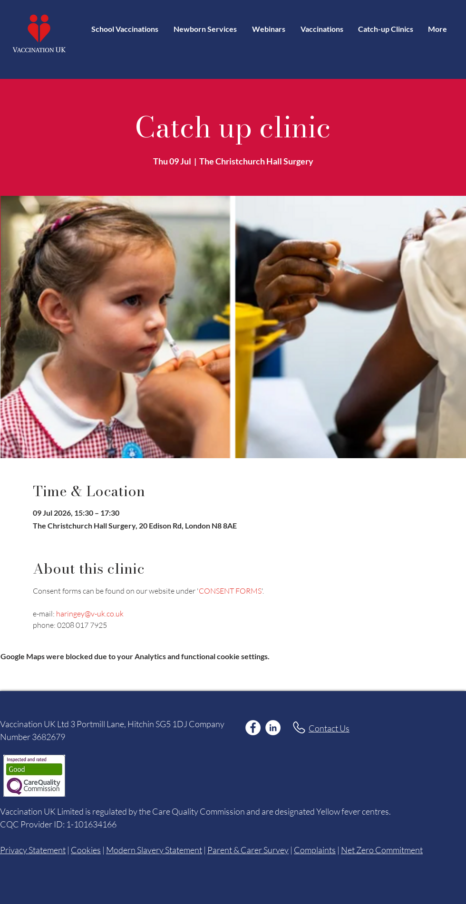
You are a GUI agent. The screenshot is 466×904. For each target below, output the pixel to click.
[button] (321, 29)
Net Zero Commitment (382, 850)
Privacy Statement (33, 850)
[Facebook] (253, 727)
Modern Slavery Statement (154, 850)
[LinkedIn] (273, 727)
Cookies (86, 850)
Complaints (315, 850)
